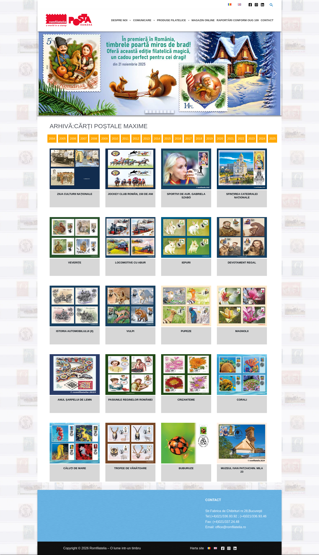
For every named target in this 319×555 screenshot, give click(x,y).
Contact (267, 20)
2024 (262, 138)
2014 (157, 138)
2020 (220, 138)
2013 (146, 138)
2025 (272, 138)
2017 (188, 138)
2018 (199, 138)
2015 (167, 138)
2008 (94, 138)
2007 (83, 138)
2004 (52, 138)
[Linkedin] (262, 5)
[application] (129, 20)
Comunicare (144, 20)
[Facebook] (250, 5)
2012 (136, 138)
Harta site (197, 548)
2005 (62, 138)
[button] (43, 73)
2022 (241, 138)
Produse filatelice (173, 20)
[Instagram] (256, 5)
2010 (115, 138)
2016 (178, 138)
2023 (251, 138)
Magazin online (202, 20)
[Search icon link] (271, 5)
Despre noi (121, 20)
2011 (125, 138)
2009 (104, 138)
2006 (73, 138)
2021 (230, 138)
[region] (159, 73)
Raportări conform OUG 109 (238, 20)
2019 (209, 138)
